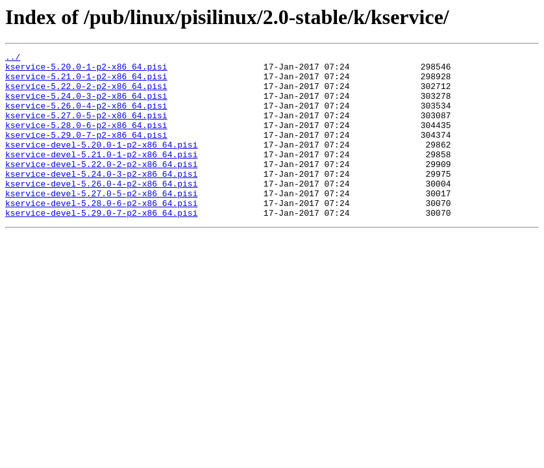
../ (12, 58)
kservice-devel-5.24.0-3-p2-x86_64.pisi (101, 199)
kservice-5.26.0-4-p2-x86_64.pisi (86, 117)
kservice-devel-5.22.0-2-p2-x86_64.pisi (101, 187)
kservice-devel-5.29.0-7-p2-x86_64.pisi (101, 246)
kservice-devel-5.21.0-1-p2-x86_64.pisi (101, 175)
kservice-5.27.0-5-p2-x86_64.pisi (86, 129)
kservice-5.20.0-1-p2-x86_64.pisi (86, 70)
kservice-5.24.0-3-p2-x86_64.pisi (86, 105)
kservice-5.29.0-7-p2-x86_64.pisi (86, 152)
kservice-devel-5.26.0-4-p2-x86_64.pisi (101, 210)
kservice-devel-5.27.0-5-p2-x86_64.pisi (101, 222)
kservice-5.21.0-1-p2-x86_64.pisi (86, 82)
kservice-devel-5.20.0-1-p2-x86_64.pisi (101, 164)
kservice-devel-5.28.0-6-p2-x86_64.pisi (101, 234)
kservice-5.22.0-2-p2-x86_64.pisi (86, 93)
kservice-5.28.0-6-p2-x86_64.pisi (86, 140)
